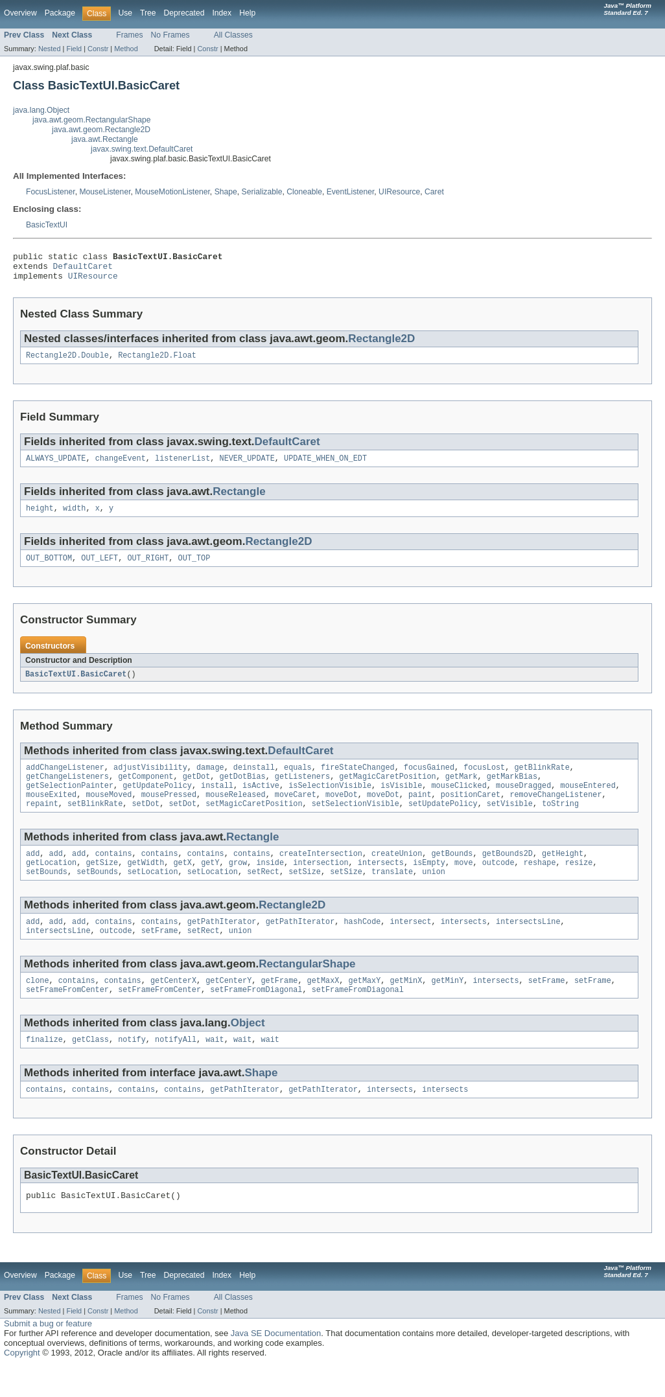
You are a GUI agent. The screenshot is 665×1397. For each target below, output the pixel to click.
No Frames (170, 35)
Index (221, 12)
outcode (498, 883)
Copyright (22, 1384)
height (40, 518)
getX (182, 883)
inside (270, 883)
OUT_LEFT (99, 569)
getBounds (451, 873)
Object (248, 1050)
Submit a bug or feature (48, 1355)
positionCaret (470, 811)
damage (210, 780)
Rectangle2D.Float (157, 362)
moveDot (341, 811)
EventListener (351, 191)
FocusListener (50, 191)
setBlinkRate (94, 821)
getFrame (279, 1006)
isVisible (401, 801)
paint (420, 811)
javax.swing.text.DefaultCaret (141, 149)
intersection (320, 883)
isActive (260, 801)
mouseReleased (235, 811)
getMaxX (323, 1006)
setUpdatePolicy (443, 821)
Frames (129, 35)
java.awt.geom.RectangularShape (91, 119)
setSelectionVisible (355, 821)
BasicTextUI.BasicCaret (75, 685)
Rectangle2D (381, 344)
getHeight (562, 873)
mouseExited (51, 811)
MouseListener (104, 191)
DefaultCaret (83, 269)
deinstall (254, 780)
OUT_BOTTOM (49, 569)
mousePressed (168, 811)
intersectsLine (528, 945)
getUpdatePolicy (157, 801)
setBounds (46, 893)
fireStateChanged (358, 780)
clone (37, 1006)
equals (298, 780)
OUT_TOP (194, 569)
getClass (90, 1068)
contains (113, 873)
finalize (44, 1068)
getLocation (51, 883)
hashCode (362, 945)
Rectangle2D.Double (67, 362)
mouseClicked (458, 801)
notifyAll (175, 1068)
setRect (263, 893)
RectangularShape (307, 988)
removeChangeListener (555, 811)
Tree (148, 12)
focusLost (484, 780)
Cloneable (304, 191)
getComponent (145, 790)
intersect (411, 945)
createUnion (396, 873)
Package (60, 12)
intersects (381, 883)
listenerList (182, 466)
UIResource (399, 191)
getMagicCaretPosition (387, 790)
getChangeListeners (67, 790)
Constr (98, 48)
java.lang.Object (41, 110)
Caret (434, 191)
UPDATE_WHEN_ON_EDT (325, 466)
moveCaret (295, 811)
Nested (49, 48)
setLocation (152, 893)
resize (579, 883)
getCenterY (228, 1006)
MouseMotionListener (172, 191)
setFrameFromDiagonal (256, 1016)
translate (392, 893)
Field (74, 48)
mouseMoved (109, 811)
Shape (226, 191)
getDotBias (243, 790)
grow (238, 883)
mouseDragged (523, 801)
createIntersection (320, 873)
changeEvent (120, 466)
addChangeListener (65, 780)
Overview (20, 12)
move (463, 883)
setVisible (510, 821)
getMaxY (365, 1006)
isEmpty (429, 883)
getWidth (145, 883)
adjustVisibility (150, 780)
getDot (197, 790)
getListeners (302, 790)
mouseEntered (587, 801)
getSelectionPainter (69, 801)
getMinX (406, 1006)
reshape (540, 883)
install (217, 801)
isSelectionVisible (329, 801)
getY (210, 883)
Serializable (262, 191)
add (33, 873)
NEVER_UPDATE (247, 466)
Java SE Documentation (276, 1365)
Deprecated (184, 12)
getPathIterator (222, 945)
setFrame (159, 955)
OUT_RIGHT (148, 569)
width (74, 518)
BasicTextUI (46, 224)
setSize (304, 893)
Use (125, 12)
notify (132, 1068)
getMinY (447, 1006)
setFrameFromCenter (67, 1016)
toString (560, 821)
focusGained (429, 780)
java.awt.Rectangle (104, 139)
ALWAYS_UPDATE (56, 466)
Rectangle (239, 500)
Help (247, 12)
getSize (102, 883)
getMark (461, 790)
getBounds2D (507, 873)
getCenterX (173, 1006)
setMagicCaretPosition (253, 821)
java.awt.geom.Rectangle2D (101, 129)
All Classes (233, 35)
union (433, 893)
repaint (42, 821)
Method (125, 48)
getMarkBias (512, 790)
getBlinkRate (541, 780)
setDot (145, 821)
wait (214, 1068)
